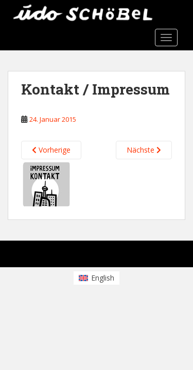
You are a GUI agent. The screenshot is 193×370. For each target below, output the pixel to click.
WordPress (159, 256)
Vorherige (51, 150)
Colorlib (92, 256)
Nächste (144, 150)
